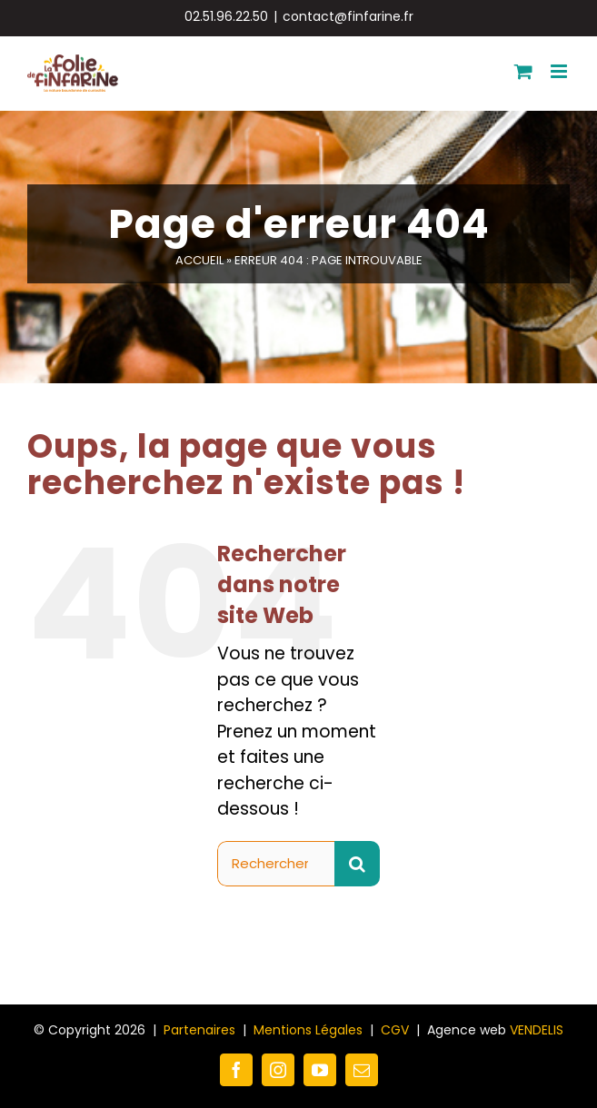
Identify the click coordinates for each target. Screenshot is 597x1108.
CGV (395, 1030)
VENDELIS (536, 1030)
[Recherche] (357, 863)
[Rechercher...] (275, 863)
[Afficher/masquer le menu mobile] (560, 71)
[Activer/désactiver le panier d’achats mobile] (523, 71)
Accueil (199, 260)
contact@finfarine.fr (348, 16)
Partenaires (199, 1030)
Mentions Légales (308, 1030)
